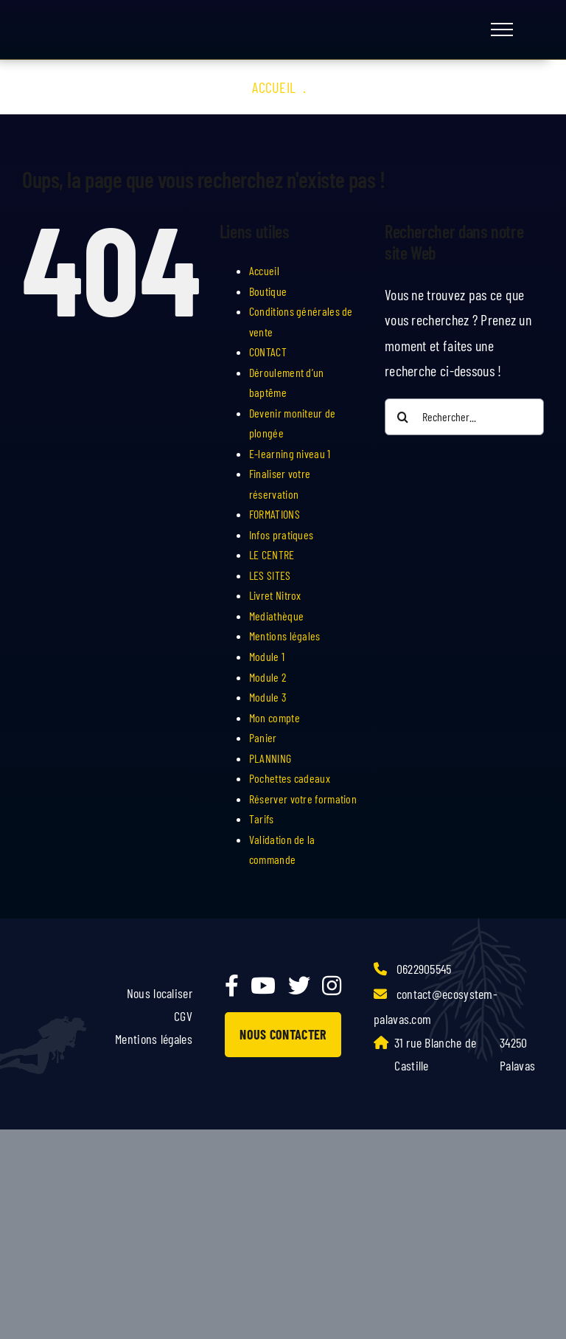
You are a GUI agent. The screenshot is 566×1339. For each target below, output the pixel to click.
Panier (263, 737)
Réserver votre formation (303, 799)
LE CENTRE (272, 554)
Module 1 (266, 656)
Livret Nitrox (275, 595)
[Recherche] (403, 416)
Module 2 (267, 677)
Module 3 (268, 697)
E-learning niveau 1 (290, 453)
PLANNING (270, 758)
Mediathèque (276, 616)
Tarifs (261, 819)
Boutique (268, 291)
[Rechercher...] (464, 416)
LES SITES (270, 575)
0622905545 (413, 969)
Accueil (274, 87)
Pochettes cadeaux (289, 778)
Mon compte (274, 717)
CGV (183, 1016)
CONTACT (268, 352)
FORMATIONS (274, 514)
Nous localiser (159, 993)
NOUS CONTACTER (283, 1034)
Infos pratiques (281, 534)
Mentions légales (285, 636)
